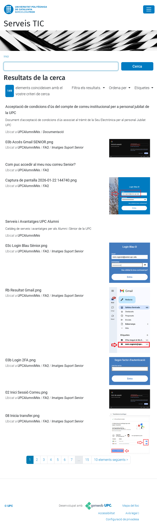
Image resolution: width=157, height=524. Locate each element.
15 (87, 460)
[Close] (149, 9)
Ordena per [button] (118, 88)
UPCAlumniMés (29, 132)
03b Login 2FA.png (20, 360)
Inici (6, 56)
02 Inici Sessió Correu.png (26, 392)
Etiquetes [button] (142, 88)
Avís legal (131, 513)
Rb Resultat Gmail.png (23, 290)
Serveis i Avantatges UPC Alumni (32, 221)
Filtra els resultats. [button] (86, 88)
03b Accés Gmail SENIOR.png (29, 142)
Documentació (53, 132)
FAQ (46, 147)
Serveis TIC (24, 24)
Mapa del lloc (130, 505)
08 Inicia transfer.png (22, 415)
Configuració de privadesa (122, 519)
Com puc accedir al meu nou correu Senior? (40, 164)
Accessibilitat (106, 513)
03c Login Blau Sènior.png (26, 245)
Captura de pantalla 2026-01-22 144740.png (41, 180)
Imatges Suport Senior (67, 147)
